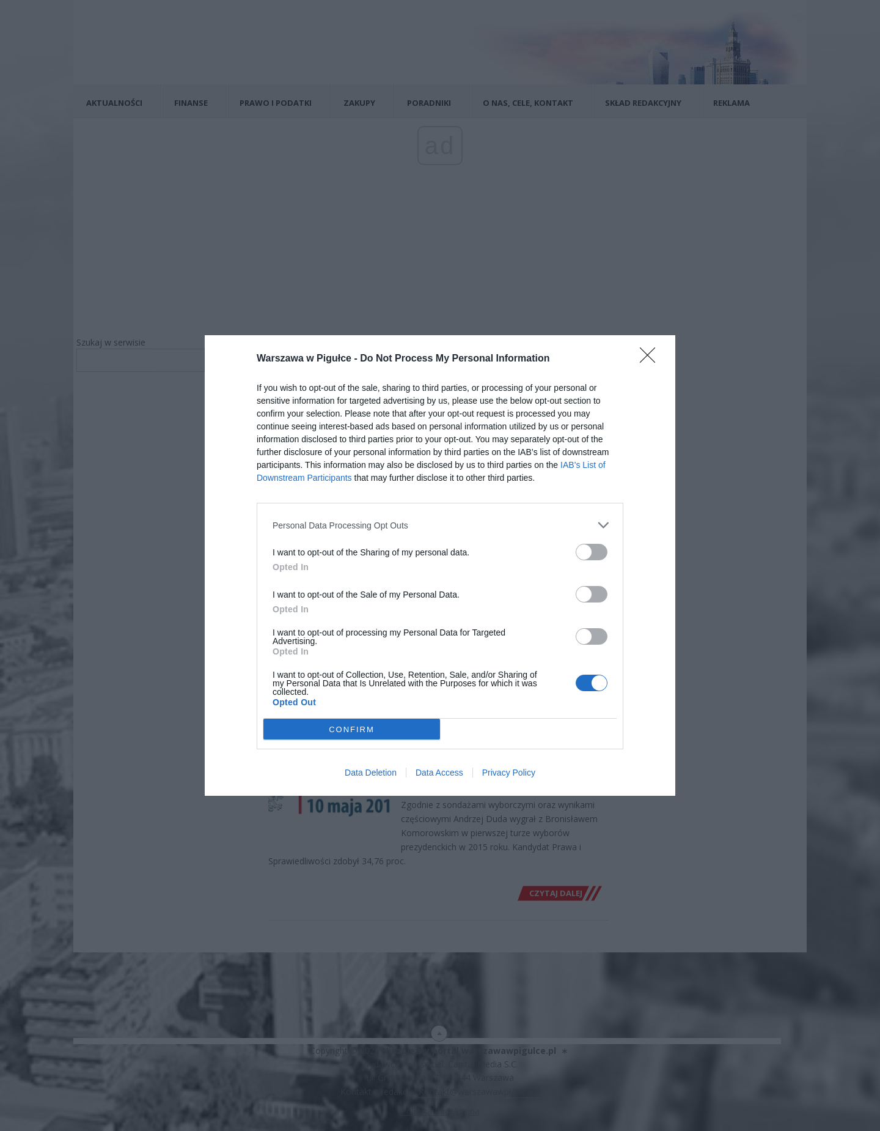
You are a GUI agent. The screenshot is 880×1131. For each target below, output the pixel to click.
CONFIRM (352, 729)
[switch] (591, 552)
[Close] (651, 359)
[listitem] (440, 525)
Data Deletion (371, 772)
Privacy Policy (508, 772)
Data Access (439, 772)
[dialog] (440, 565)
